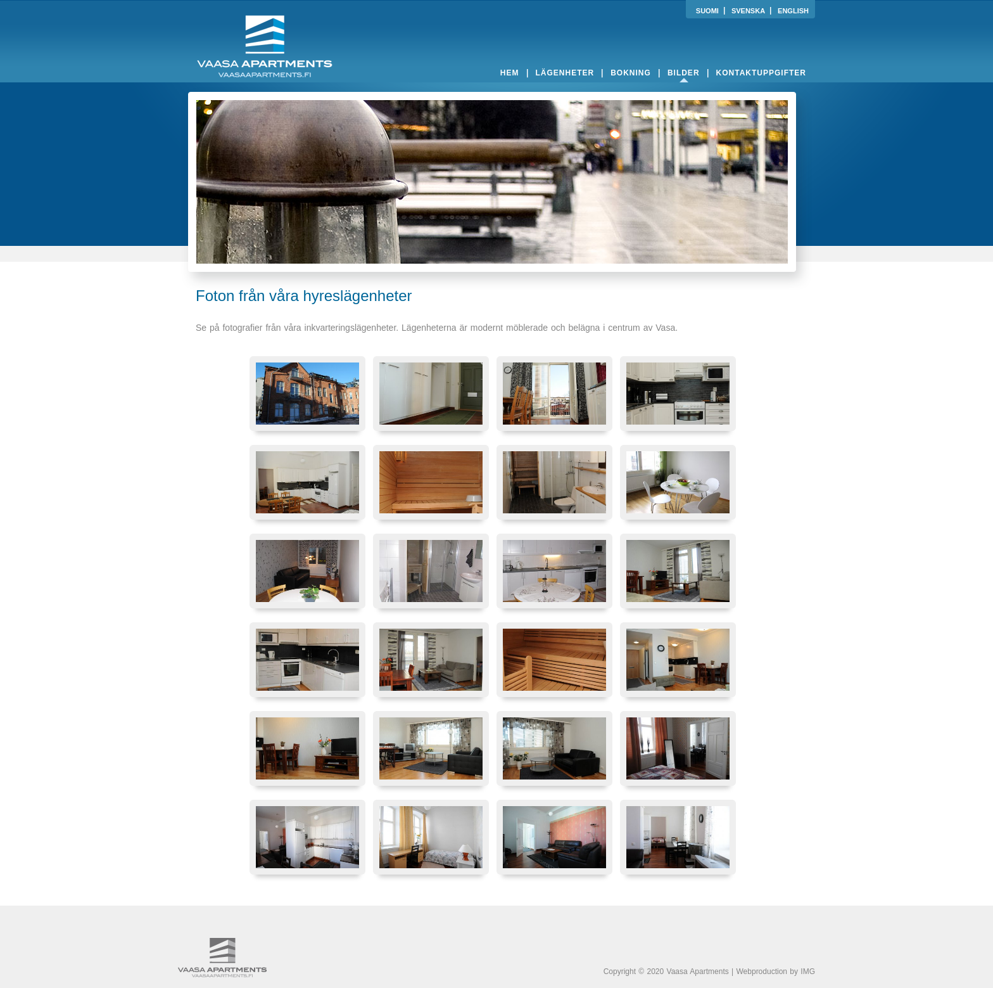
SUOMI (707, 11)
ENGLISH (793, 11)
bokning (630, 72)
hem (509, 72)
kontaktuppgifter (761, 72)
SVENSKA (748, 11)
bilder (683, 72)
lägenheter (565, 72)
